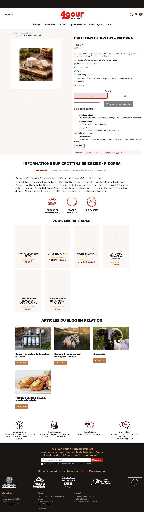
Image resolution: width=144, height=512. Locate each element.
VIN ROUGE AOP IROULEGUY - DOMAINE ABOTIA (28, 300)
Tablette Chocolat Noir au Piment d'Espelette (57, 300)
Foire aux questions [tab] (83, 170)
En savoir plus (80, 85)
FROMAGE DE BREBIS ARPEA (28, 255)
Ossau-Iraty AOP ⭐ (57, 254)
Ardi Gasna (99, 354)
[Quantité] (87, 104)
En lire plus (22, 363)
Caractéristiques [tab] (60, 170)
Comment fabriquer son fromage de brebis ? (67, 355)
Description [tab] (41, 170)
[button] (131, 14)
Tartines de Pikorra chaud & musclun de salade (30, 399)
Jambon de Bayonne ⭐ (86, 255)
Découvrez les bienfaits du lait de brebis (32, 355)
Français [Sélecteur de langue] (7, 15)
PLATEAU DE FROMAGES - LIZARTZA (116, 256)
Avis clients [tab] (103, 170)
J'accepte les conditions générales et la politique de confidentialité (69, 463)
